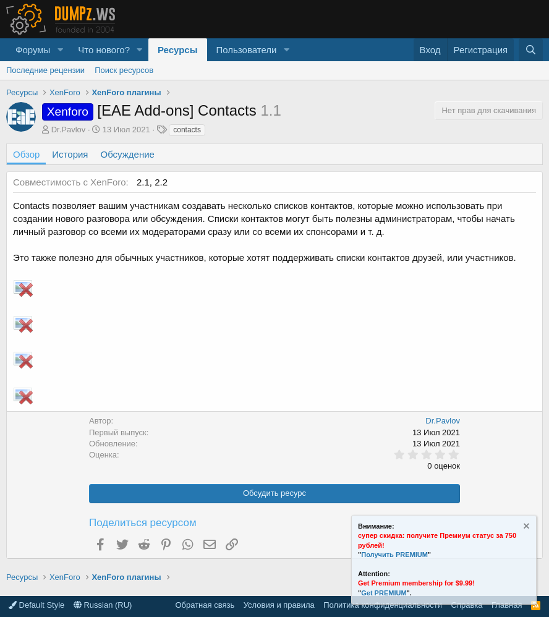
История (70, 154)
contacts (187, 130)
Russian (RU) (103, 605)
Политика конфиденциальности (382, 605)
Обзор (26, 154)
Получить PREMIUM (394, 554)
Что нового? (104, 50)
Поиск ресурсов (124, 70)
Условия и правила (279, 605)
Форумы (32, 50)
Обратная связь (204, 605)
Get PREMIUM (383, 593)
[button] (60, 49)
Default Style (36, 605)
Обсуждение (128, 154)
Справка (467, 605)
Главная (507, 605)
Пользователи (246, 50)
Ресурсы (178, 50)
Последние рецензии (45, 70)
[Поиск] (531, 49)
